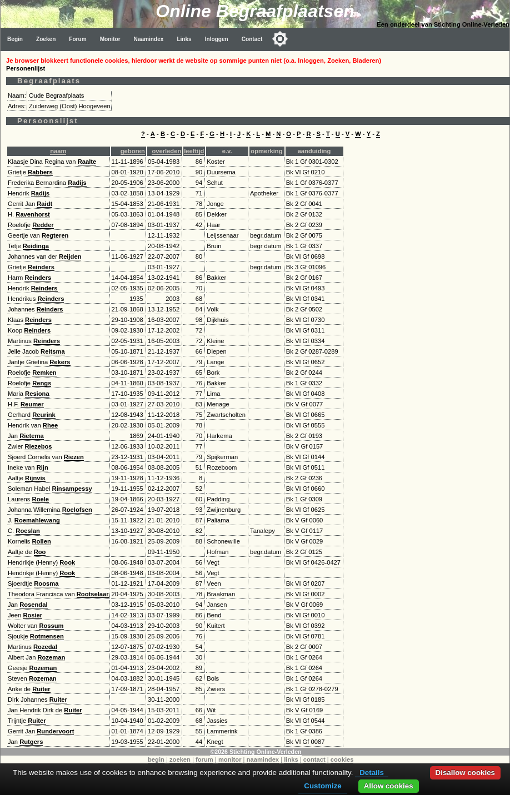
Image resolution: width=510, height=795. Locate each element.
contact (314, 759)
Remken (44, 372)
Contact (252, 39)
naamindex (263, 759)
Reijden (70, 256)
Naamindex (149, 39)
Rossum (51, 625)
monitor (230, 759)
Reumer (32, 404)
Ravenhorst (33, 214)
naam (58, 151)
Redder (43, 225)
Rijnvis (35, 478)
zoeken (180, 759)
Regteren (55, 235)
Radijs (77, 182)
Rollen (41, 541)
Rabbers (40, 172)
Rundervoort (55, 731)
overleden (166, 151)
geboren (133, 151)
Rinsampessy (72, 488)
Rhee (50, 425)
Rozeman (51, 657)
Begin (15, 39)
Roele (40, 499)
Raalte (87, 161)
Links (184, 39)
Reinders (41, 267)
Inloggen (216, 39)
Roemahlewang (37, 520)
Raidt (44, 203)
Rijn (42, 467)
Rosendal (33, 604)
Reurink (44, 414)
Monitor (110, 39)
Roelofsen (77, 509)
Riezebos (38, 446)
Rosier (32, 615)
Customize (322, 786)
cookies (342, 759)
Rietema (31, 435)
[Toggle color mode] (280, 39)
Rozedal (45, 646)
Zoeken (46, 39)
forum (204, 759)
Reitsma (53, 351)
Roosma (46, 583)
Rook (67, 562)
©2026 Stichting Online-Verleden (255, 751)
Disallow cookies (465, 772)
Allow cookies (388, 786)
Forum (77, 39)
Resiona (37, 393)
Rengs (41, 383)
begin (156, 759)
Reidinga (36, 246)
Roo (40, 552)
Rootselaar (93, 594)
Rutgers (31, 741)
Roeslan (28, 530)
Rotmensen (47, 636)
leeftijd (194, 151)
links (291, 759)
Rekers (59, 362)
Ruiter (41, 689)
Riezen (74, 457)
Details (371, 772)
